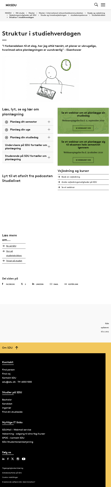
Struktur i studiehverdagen (21, 17)
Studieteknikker (98, 15)
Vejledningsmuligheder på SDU (22, 15)
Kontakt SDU (9, 377)
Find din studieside (12, 411)
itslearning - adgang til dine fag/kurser (23, 433)
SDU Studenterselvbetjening (17, 441)
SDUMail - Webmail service (16, 429)
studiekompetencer (79, 15)
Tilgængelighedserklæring (12, 468)
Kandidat (7, 403)
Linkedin (38, 284)
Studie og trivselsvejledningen (53, 15)
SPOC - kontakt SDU (13, 437)
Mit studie (20, 13)
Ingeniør (6, 407)
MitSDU (8, 13)
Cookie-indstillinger (10, 477)
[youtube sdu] (23, 459)
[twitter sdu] (12, 459)
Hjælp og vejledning (96, 13)
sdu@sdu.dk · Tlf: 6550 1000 (17, 381)
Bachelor (7, 399)
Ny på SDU (11, 246)
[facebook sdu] (7, 459)
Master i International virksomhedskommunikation (61, 13)
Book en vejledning (70, 177)
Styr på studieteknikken (13, 253)
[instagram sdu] (18, 459)
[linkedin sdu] (3, 459)
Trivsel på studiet (14, 260)
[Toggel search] (96, 5)
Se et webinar (67, 187)
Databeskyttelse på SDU (12, 473)
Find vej (6, 373)
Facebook (8, 284)
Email (54, 284)
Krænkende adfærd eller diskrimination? (18, 482)
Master (32, 13)
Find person (8, 369)
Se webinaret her (83, 128)
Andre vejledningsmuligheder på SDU (78, 182)
